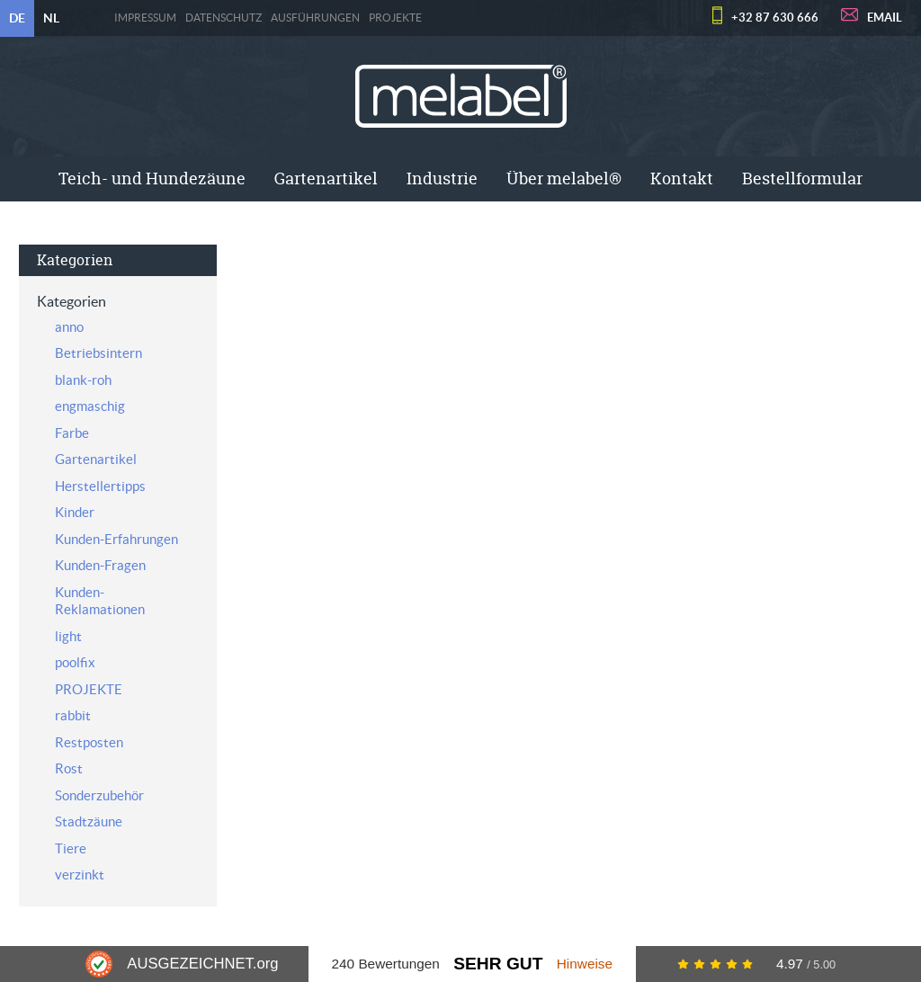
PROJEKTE (395, 18)
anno (69, 327)
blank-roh (83, 380)
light (68, 636)
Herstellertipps (100, 486)
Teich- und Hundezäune (152, 178)
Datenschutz (223, 18)
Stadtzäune (88, 821)
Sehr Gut (497, 963)
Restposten (89, 742)
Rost (69, 768)
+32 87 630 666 (774, 17)
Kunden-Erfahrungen (116, 539)
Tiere (70, 848)
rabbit (73, 715)
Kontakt (681, 178)
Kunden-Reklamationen (100, 601)
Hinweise (585, 963)
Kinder (74, 512)
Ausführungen (315, 18)
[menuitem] (152, 178)
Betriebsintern (98, 353)
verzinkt (79, 874)
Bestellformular (802, 178)
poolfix (75, 662)
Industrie (442, 178)
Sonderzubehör (99, 795)
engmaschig (90, 406)
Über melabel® (563, 178)
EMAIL (884, 17)
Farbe (72, 433)
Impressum (145, 18)
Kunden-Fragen (100, 565)
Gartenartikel (326, 178)
